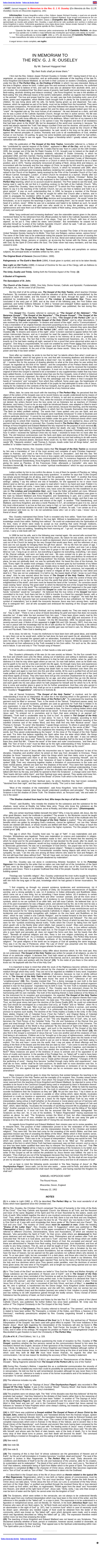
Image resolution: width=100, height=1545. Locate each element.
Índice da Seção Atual (30, 3)
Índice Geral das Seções (12, 3)
